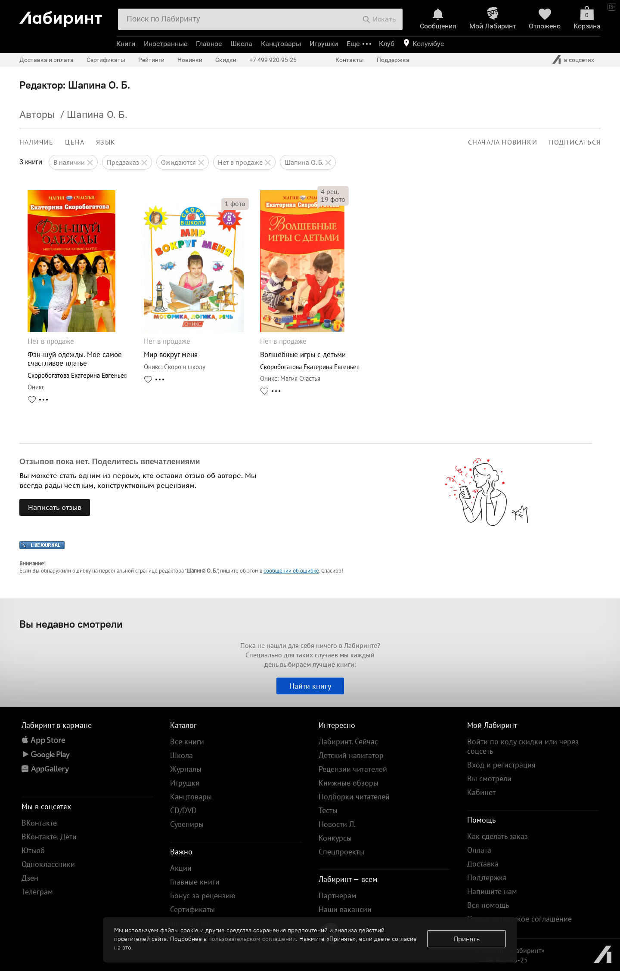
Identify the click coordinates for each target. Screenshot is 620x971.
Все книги (187, 741)
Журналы (186, 769)
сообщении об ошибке (291, 570)
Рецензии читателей (353, 769)
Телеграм (37, 892)
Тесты (328, 810)
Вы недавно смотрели (71, 623)
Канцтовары (281, 44)
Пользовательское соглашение (519, 919)
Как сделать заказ (497, 836)
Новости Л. (337, 824)
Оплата (479, 850)
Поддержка (393, 59)
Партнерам (337, 895)
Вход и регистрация (501, 765)
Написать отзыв (54, 507)
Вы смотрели (489, 778)
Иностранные (165, 44)
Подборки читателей (354, 796)
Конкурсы (335, 838)
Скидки (225, 59)
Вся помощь (488, 905)
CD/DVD (183, 810)
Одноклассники (48, 864)
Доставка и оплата (46, 59)
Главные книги (195, 882)
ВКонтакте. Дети (49, 837)
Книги (125, 44)
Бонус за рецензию (203, 895)
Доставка (483, 864)
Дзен (30, 878)
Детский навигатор (351, 755)
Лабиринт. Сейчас (348, 741)
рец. (330, 191)
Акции (181, 868)
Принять (466, 938)
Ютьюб (33, 850)
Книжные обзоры (348, 783)
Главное (209, 44)
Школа (241, 44)
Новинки (189, 59)
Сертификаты (106, 59)
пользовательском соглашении (252, 939)
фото (235, 203)
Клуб (386, 44)
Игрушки (324, 44)
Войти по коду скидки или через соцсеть (523, 746)
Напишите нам (492, 891)
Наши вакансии (345, 909)
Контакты (349, 59)
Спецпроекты (341, 852)
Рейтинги (151, 59)
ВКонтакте (39, 823)
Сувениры (187, 824)
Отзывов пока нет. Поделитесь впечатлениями (109, 461)
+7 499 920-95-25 (273, 59)
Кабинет (481, 792)
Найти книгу (310, 686)
